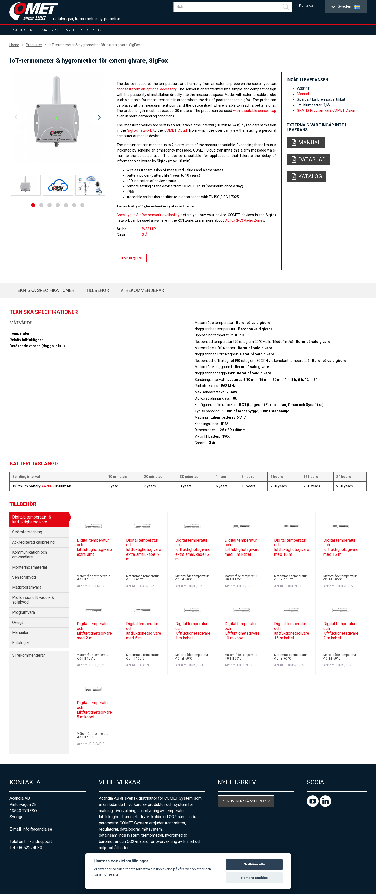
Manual (303, 94)
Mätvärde (51, 30)
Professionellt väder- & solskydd (33, 600)
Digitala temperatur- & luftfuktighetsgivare (31, 519)
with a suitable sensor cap (254, 111)
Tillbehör (97, 290)
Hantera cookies (254, 878)
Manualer (20, 632)
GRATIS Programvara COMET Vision (326, 110)
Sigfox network (139, 130)
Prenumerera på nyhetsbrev (246, 801)
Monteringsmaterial (29, 567)
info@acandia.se (37, 829)
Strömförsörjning (27, 532)
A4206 (46, 486)
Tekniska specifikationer (44, 290)
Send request (131, 258)
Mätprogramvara (26, 587)
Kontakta (306, 5)
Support (95, 30)
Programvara (23, 612)
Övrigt (17, 622)
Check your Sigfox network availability (148, 215)
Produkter (22, 30)
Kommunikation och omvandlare (29, 554)
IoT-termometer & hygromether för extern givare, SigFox (94, 45)
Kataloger (20, 642)
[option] (57, 117)
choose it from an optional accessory (146, 89)
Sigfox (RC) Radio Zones (244, 220)
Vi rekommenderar (142, 290)
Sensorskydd (24, 577)
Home (14, 45)
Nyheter (74, 30)
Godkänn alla (254, 864)
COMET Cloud (175, 130)
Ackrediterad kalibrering (33, 542)
